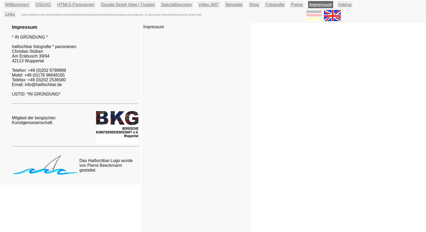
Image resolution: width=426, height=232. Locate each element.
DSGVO (43, 4)
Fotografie (274, 4)
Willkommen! (17, 4)
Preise (297, 4)
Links (10, 14)
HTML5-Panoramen (75, 4)
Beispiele (234, 4)
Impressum (320, 4)
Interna (345, 4)
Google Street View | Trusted (128, 4)
